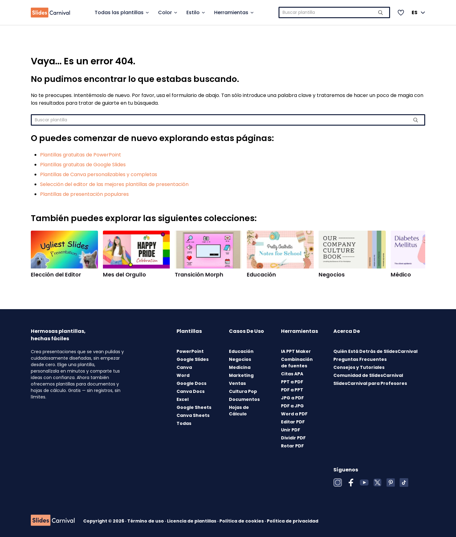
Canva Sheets (193, 415)
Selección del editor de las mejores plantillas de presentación (114, 184)
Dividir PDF (293, 438)
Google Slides (193, 359)
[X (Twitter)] (377, 482)
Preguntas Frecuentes (360, 359)
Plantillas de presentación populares (84, 194)
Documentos (244, 399)
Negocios (332, 274)
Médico (401, 274)
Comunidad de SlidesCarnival (368, 375)
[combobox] (334, 12)
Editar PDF (293, 422)
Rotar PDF (292, 446)
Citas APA (292, 374)
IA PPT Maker (296, 351)
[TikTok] (404, 482)
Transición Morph (199, 274)
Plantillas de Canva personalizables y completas (98, 174)
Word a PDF (294, 414)
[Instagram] (337, 482)
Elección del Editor (56, 274)
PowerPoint (190, 351)
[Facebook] (351, 482)
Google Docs (191, 383)
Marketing (241, 375)
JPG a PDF (292, 398)
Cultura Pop (243, 391)
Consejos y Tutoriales (359, 367)
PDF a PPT (292, 390)
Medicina (239, 367)
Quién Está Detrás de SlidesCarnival (375, 351)
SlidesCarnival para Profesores (370, 383)
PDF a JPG (292, 406)
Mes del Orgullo (124, 274)
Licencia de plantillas (192, 521)
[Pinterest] (390, 482)
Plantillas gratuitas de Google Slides (83, 164)
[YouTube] (364, 482)
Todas (184, 423)
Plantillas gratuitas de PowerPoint (80, 154)
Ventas (237, 383)
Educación (261, 274)
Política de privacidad (292, 521)
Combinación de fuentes (297, 362)
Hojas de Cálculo (239, 410)
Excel (183, 399)
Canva (184, 367)
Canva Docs (191, 391)
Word (183, 375)
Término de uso (146, 521)
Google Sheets (194, 407)
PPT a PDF (292, 382)
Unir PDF (290, 430)
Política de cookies (242, 521)
